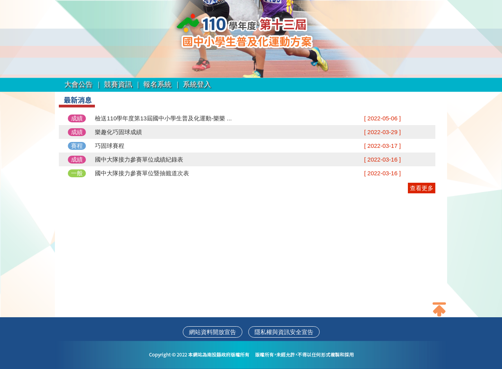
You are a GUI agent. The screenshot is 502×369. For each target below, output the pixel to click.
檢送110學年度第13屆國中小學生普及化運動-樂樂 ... (163, 118)
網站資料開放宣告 (212, 332)
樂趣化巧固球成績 (118, 132)
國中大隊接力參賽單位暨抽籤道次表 (142, 173)
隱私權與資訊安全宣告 (284, 332)
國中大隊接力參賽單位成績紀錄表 (139, 159)
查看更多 (421, 188)
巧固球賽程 (109, 145)
